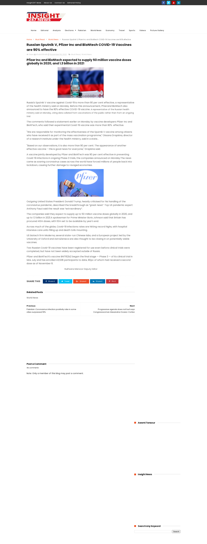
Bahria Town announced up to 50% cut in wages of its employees (163, 232)
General (84, 520)
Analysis (57, 30)
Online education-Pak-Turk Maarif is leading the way (163, 286)
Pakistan (82, 30)
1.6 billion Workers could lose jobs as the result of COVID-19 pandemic (164, 219)
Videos (143, 30)
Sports (132, 30)
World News (96, 30)
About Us (48, 3)
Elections (69, 30)
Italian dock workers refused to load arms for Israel (164, 325)
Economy (110, 30)
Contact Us (60, 3)
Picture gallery (86, 531)
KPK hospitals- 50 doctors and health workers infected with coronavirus (164, 206)
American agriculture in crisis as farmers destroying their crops (164, 274)
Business (84, 509)
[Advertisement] (128, 15)
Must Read (40, 39)
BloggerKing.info (52, 540)
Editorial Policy (74, 3)
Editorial (45, 30)
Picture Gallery (157, 30)
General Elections (88, 504)
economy (103, 509)
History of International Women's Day (161, 312)
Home (34, 30)
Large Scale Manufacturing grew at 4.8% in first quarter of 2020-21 (164, 300)
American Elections (105, 520)
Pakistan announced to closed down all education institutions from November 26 (163, 261)
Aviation (99, 525)
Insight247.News (34, 3)
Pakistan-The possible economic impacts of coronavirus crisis (161, 246)
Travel (122, 30)
